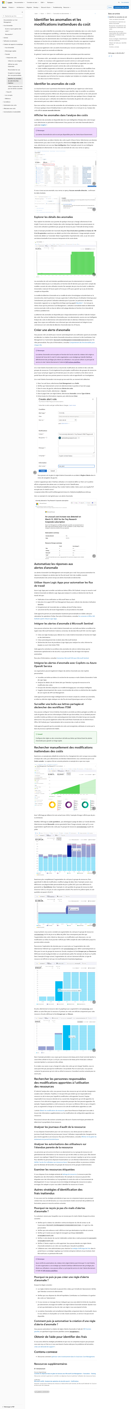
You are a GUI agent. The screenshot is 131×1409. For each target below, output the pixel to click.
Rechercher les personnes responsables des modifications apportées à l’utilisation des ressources (117, 34)
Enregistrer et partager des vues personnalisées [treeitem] (14, 74)
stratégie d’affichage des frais (81, 1248)
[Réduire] (22, 12)
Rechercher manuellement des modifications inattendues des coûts (117, 27)
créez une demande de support (44, 1347)
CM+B (48, 13)
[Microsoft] (3, 2)
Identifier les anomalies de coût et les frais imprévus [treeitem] (14, 81)
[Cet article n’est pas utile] (111, 56)
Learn (36, 13)
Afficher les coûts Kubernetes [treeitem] (13, 65)
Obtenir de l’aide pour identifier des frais (117, 43)
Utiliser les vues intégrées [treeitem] (15, 61)
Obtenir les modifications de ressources (52, 1110)
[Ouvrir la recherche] (119, 2)
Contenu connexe (114, 47)
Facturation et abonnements (61, 13)
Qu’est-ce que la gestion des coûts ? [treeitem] (13, 30)
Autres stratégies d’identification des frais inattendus (118, 39)
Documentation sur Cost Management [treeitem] (10, 21)
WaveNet (79, 303)
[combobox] (12, 16)
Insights (43, 125)
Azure (42, 13)
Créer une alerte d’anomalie (116, 19)
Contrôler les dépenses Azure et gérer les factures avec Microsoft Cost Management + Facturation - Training (65, 1373)
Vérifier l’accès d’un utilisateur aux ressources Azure (50, 1162)
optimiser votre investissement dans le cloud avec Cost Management (73, 1356)
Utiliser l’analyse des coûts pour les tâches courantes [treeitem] (15, 87)
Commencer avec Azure (121, 7)
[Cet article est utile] (109, 56)
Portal (110, 7)
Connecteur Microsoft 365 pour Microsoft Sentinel (73, 658)
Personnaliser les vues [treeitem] (14, 70)
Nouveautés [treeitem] (8, 34)
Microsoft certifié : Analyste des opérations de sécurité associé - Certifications (56, 1381)
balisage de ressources (69, 1174)
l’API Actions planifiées (72, 362)
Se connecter (125, 2)
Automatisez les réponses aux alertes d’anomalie (117, 22)
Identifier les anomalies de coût (118, 17)
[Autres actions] (95, 13)
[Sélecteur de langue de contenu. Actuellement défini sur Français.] (6, 1406)
